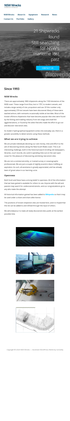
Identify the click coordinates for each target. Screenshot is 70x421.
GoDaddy (59, 350)
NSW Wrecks (12, 5)
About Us (21, 14)
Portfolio (20, 19)
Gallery (31, 19)
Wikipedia (49, 194)
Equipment (33, 14)
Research (45, 14)
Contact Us (8, 19)
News (54, 14)
